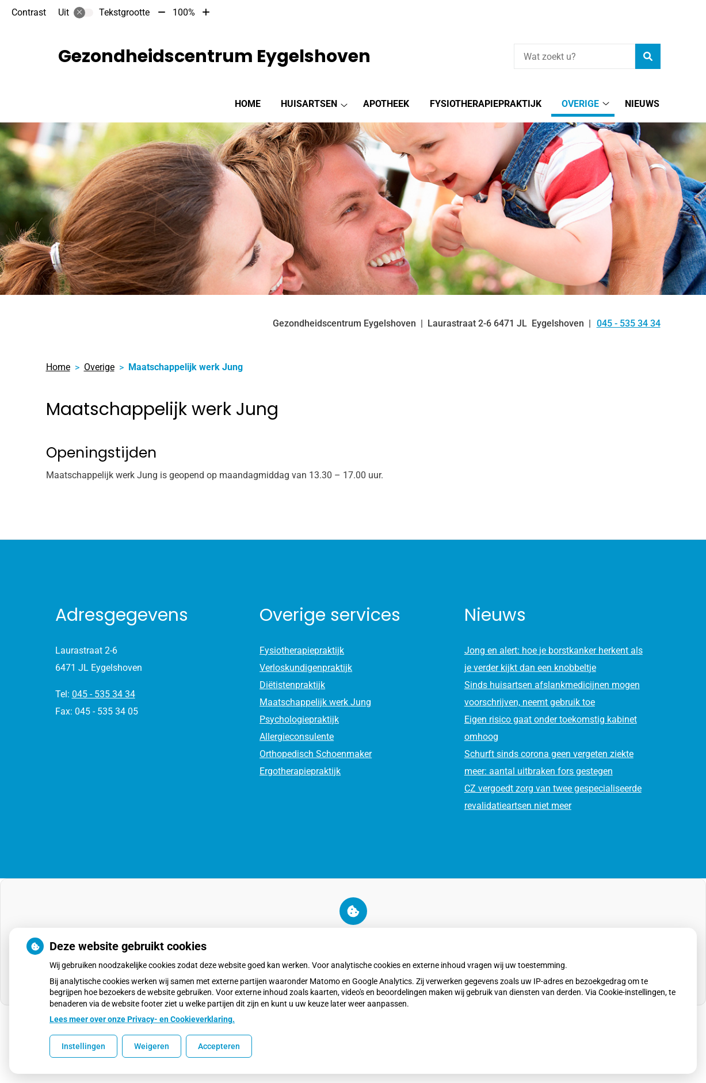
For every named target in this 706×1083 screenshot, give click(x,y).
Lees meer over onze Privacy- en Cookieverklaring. (142, 1019)
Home (248, 103)
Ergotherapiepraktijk (300, 771)
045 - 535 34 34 (103, 694)
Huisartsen (309, 103)
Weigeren (151, 1046)
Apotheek (386, 103)
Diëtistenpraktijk (292, 684)
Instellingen (83, 1046)
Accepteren (219, 1046)
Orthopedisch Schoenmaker (315, 753)
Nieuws (642, 103)
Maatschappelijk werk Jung (315, 702)
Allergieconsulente (296, 736)
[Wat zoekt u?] (574, 56)
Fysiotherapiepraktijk (485, 103)
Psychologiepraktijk (299, 719)
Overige (580, 103)
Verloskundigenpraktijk (305, 667)
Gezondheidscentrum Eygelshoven (214, 56)
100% (184, 12)
